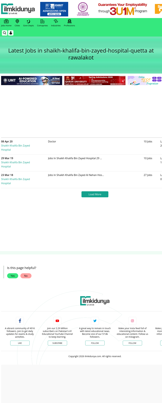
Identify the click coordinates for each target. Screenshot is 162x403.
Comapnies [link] (42, 23)
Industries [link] (56, 23)
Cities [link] (17, 23)
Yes (13, 263)
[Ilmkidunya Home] (18, 9)
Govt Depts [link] (28, 23)
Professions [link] (69, 23)
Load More (95, 182)
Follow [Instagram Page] (132, 330)
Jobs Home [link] (6, 23)
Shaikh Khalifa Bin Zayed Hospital (29, 143)
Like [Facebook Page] (20, 330)
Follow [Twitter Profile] (95, 330)
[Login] (10, 33)
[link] (55, 9)
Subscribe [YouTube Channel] (57, 330)
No (26, 263)
